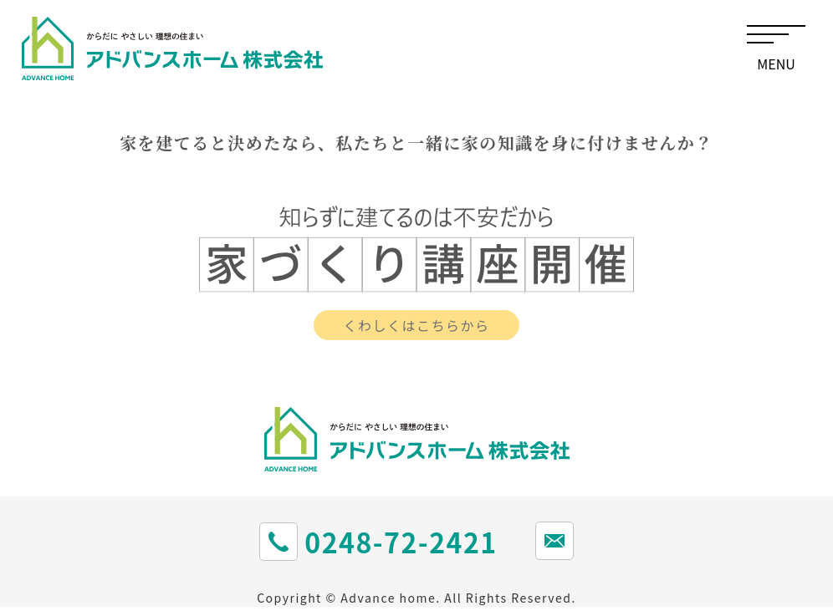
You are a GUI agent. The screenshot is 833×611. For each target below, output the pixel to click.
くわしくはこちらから (416, 325)
